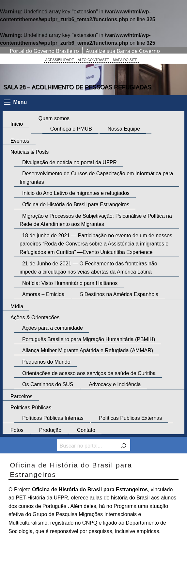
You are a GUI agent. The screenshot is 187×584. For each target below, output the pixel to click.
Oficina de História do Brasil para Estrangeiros (75, 204)
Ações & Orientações (34, 317)
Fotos (16, 430)
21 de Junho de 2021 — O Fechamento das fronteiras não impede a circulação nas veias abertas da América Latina (88, 268)
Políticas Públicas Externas (130, 418)
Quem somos (54, 118)
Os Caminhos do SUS (47, 384)
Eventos (19, 141)
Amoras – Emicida (43, 294)
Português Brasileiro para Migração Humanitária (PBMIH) (88, 339)
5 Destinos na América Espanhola (119, 294)
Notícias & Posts (29, 152)
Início (16, 124)
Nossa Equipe (124, 129)
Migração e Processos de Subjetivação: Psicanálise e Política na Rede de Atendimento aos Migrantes (96, 220)
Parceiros (21, 396)
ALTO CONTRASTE (93, 60)
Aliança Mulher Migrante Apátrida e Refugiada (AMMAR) (87, 351)
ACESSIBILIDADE (59, 60)
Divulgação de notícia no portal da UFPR (69, 162)
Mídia (16, 306)
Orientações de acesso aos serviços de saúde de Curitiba (89, 373)
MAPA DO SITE (125, 60)
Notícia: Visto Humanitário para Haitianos (69, 283)
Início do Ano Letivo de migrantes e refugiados (76, 193)
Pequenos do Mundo (46, 362)
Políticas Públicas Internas (53, 418)
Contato (86, 430)
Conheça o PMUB (71, 129)
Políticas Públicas (30, 407)
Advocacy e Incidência (115, 384)
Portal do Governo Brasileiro (44, 51)
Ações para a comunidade (52, 328)
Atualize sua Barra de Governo (123, 51)
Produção (50, 430)
